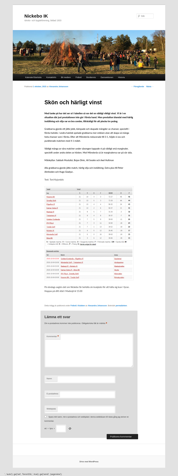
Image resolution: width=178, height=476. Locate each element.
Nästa (150, 86)
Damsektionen (107, 77)
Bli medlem (66, 77)
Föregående (137, 86)
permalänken (121, 306)
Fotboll (79, 77)
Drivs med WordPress (89, 462)
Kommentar (53, 336)
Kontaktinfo (51, 77)
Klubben (81, 306)
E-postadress (52, 393)
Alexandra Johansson (58, 86)
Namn (49, 378)
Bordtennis (91, 77)
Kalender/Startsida (33, 77)
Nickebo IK (36, 15)
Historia (121, 77)
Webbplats (51, 409)
